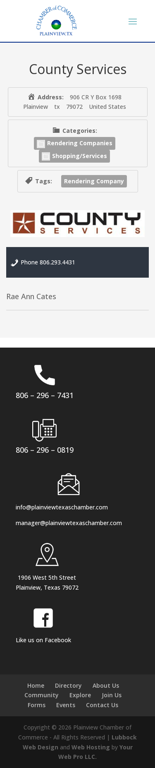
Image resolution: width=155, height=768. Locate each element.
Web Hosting (91, 747)
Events (65, 705)
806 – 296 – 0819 (45, 450)
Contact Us (102, 705)
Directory (68, 685)
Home (35, 685)
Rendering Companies (74, 143)
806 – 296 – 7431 (45, 395)
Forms (36, 705)
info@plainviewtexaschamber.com (62, 507)
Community (41, 695)
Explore (80, 695)
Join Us (112, 695)
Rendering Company (94, 181)
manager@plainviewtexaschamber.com (69, 523)
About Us (106, 685)
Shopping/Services (74, 156)
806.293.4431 (57, 262)
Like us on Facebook (43, 640)
